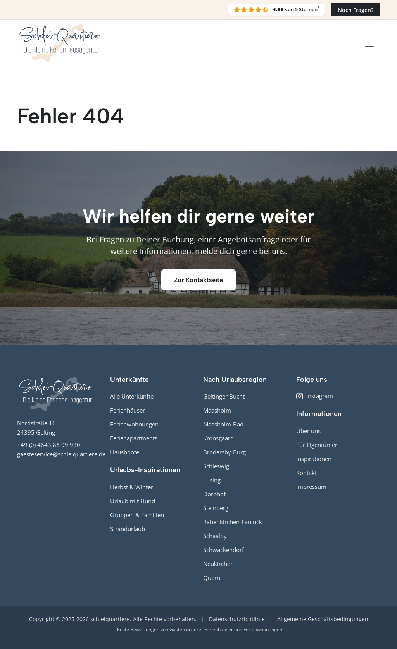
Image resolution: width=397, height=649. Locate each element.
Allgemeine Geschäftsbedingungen (322, 619)
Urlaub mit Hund (132, 501)
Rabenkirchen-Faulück (232, 522)
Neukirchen (218, 564)
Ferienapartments (133, 438)
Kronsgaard (218, 438)
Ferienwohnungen (134, 424)
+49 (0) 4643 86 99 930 (48, 445)
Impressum (311, 486)
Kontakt (306, 472)
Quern (211, 578)
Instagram (314, 396)
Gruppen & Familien (137, 515)
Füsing (212, 480)
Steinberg (215, 508)
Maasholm (217, 410)
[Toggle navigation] (369, 43)
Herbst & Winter (131, 487)
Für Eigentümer (316, 445)
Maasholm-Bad (223, 424)
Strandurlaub (127, 529)
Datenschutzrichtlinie (237, 619)
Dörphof (214, 494)
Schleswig (216, 466)
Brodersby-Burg (224, 452)
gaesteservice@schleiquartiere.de (61, 454)
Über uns (308, 431)
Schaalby (215, 536)
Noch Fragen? (355, 10)
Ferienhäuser (127, 410)
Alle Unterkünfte (132, 396)
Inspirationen (313, 459)
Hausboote (124, 452)
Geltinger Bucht (224, 396)
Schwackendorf (223, 550)
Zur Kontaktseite (198, 280)
